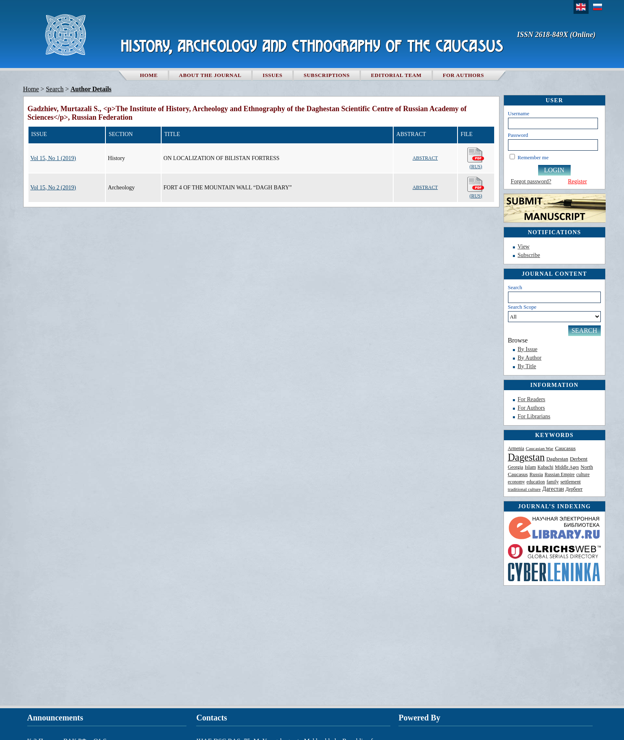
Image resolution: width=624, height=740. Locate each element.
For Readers (531, 399)
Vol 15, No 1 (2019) (53, 158)
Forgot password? (531, 181)
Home (149, 75)
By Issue (528, 349)
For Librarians (534, 416)
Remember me (533, 157)
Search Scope (554, 313)
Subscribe (529, 255)
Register (577, 181)
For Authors (531, 408)
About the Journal (210, 75)
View (524, 247)
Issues (272, 75)
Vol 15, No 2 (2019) (53, 187)
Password (518, 135)
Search (515, 287)
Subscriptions (327, 75)
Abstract (425, 158)
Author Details (91, 89)
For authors (463, 75)
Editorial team (396, 75)
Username (519, 113)
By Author (530, 358)
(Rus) (476, 158)
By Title (527, 366)
